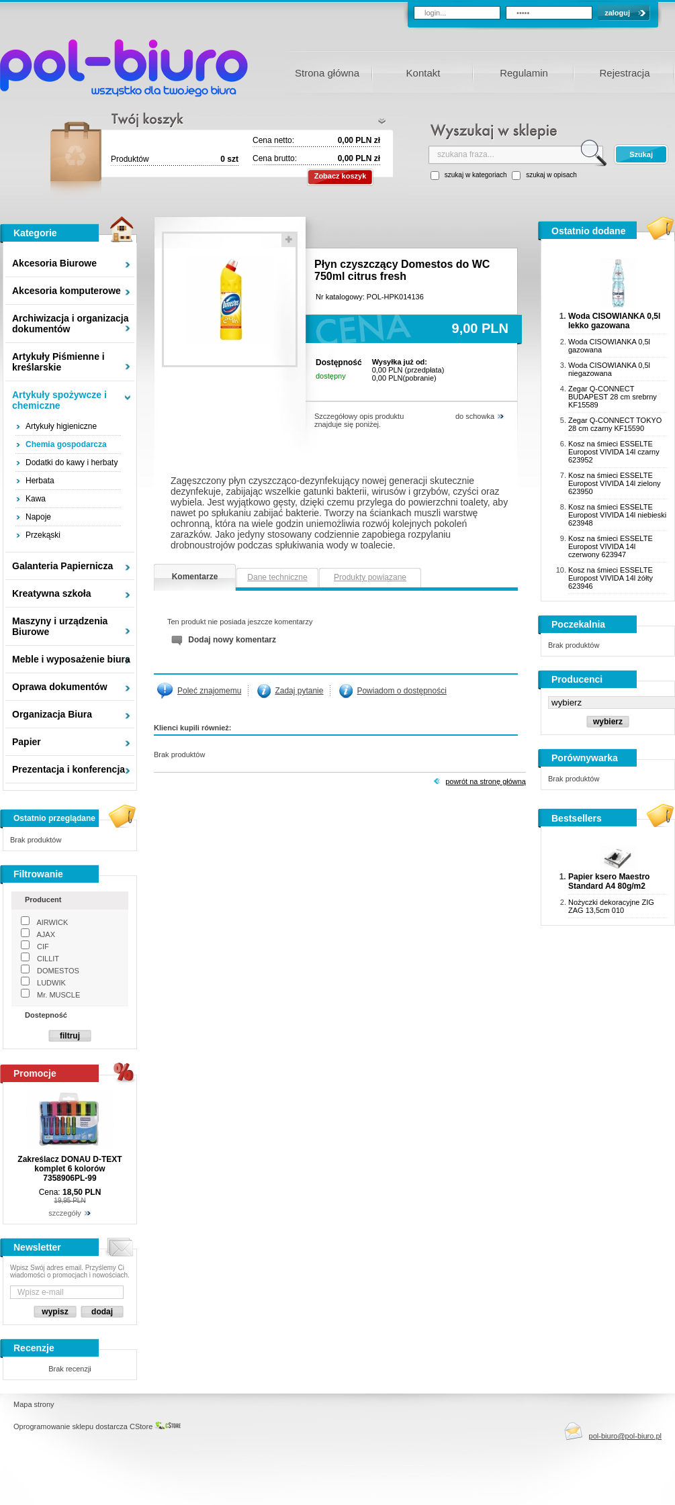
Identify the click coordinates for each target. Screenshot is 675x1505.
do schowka (474, 416)
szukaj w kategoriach (476, 175)
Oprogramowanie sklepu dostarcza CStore (82, 1426)
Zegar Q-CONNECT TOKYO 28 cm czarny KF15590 (615, 424)
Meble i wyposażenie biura (71, 659)
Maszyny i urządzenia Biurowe (59, 626)
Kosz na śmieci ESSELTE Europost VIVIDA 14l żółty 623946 (610, 578)
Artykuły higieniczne (61, 426)
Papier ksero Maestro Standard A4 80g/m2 (608, 881)
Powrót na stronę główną (485, 781)
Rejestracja (624, 73)
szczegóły (64, 1213)
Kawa (36, 498)
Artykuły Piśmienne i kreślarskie (58, 362)
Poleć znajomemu (209, 690)
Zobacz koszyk (340, 176)
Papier (26, 741)
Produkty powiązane (370, 577)
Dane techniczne (277, 577)
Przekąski (43, 535)
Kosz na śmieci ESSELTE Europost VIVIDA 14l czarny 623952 (614, 452)
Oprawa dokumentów (59, 686)
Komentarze (195, 576)
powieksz (288, 240)
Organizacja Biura (52, 714)
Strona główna (327, 73)
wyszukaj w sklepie (494, 131)
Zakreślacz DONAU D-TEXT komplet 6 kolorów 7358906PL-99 (69, 1169)
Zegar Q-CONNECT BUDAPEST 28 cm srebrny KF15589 (612, 397)
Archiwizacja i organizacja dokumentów (70, 323)
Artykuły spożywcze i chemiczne (59, 400)
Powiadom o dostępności (401, 690)
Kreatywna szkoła (51, 593)
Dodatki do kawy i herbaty (72, 462)
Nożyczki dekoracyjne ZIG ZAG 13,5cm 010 (611, 906)
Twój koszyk (150, 117)
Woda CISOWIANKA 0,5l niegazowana (609, 369)
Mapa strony (33, 1404)
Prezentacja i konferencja (68, 769)
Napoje (38, 517)
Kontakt (423, 73)
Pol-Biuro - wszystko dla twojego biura (124, 66)
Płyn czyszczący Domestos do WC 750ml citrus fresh (402, 270)
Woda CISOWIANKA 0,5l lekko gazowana (614, 320)
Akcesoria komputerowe (66, 290)
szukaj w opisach (551, 175)
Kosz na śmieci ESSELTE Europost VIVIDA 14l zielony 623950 (614, 483)
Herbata (40, 480)
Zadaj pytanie (299, 690)
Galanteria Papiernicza (62, 566)
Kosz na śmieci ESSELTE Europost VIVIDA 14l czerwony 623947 (610, 546)
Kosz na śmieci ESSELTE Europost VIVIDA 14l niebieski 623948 (617, 515)
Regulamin (524, 73)
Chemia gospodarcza (66, 444)
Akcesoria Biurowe (54, 263)
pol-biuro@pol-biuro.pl (625, 1436)
